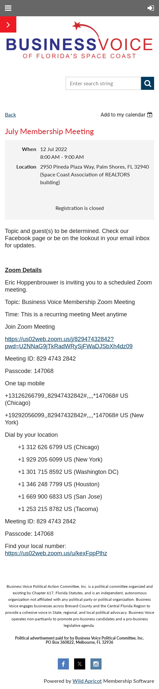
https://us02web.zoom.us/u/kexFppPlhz (56, 553)
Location (26, 166)
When (29, 149)
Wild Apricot (87, 681)
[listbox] (127, 115)
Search (147, 83)
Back (10, 114)
